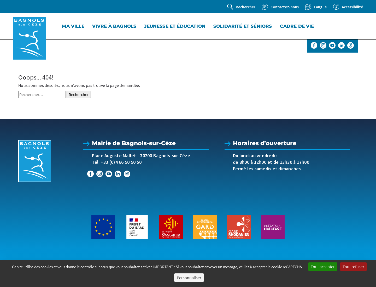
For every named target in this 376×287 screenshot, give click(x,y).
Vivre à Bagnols (114, 26)
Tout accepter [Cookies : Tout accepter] (323, 266)
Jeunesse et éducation (174, 26)
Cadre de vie (297, 26)
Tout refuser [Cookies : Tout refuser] (353, 266)
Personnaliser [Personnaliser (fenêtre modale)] (189, 277)
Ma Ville (73, 26)
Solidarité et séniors (242, 26)
